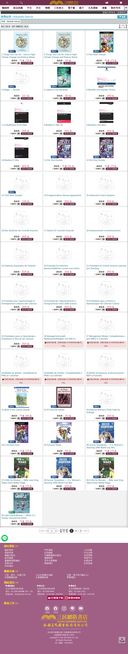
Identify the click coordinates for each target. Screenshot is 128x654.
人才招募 (88, 550)
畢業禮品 (71, 577)
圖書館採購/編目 (12, 560)
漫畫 (104, 8)
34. (10, 445)
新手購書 (9, 558)
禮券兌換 (9, 553)
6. (100, 90)
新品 (18, 8)
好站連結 (9, 566)
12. (95, 160)
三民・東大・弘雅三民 (15, 575)
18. (103, 230)
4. (10, 90)
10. (10, 160)
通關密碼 (48, 558)
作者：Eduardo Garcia (10, 21)
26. (61, 339)
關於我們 (9, 550)
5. (56, 90)
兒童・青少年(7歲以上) (77, 575)
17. (59, 230)
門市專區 (48, 550)
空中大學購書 (50, 560)
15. (100, 195)
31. (15, 410)
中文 (29, 8)
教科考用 (116, 8)
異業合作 (9, 563)
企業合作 (88, 560)
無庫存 (13, 63)
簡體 (47, 8)
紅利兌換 (88, 563)
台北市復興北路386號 (14, 589)
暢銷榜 (5, 8)
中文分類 (88, 553)
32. (54, 410)
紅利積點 (48, 553)
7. (14, 125)
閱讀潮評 (48, 563)
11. (53, 160)
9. (96, 125)
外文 (38, 8)
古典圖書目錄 (42, 577)
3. (96, 54)
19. (18, 266)
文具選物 (93, 8)
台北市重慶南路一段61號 (79, 589)
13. (11, 195)
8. (53, 125)
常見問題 (88, 555)
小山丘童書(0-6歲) (44, 575)
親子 (81, 8)
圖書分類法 (10, 555)
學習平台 (88, 558)
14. (62, 195)
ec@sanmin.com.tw (23, 594)
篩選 (122, 17)
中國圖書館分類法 (52, 555)
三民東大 (59, 8)
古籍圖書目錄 (11, 577)
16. (19, 230)
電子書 (71, 8)
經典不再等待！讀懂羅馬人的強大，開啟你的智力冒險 (119, 12)
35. (52, 445)
